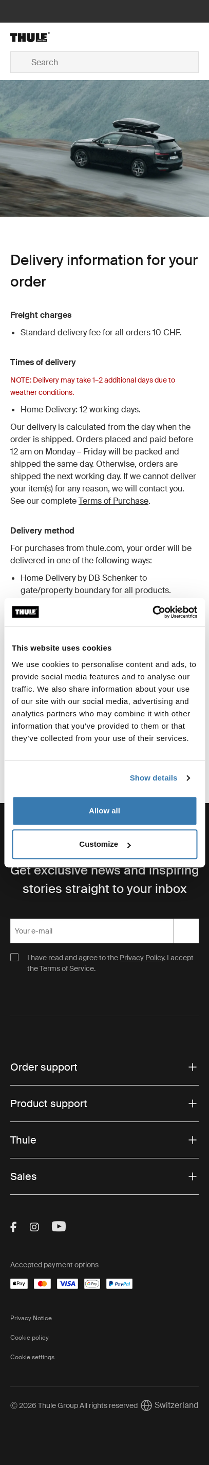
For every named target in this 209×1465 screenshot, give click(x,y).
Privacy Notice (31, 1318)
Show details (154, 777)
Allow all (104, 810)
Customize (104, 844)
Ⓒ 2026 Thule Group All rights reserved (74, 1405)
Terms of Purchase (113, 501)
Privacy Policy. (142, 957)
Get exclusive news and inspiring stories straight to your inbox (104, 879)
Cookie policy (29, 1338)
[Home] (41, 37)
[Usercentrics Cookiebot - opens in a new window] (152, 612)
